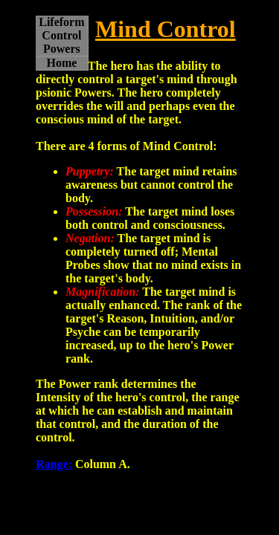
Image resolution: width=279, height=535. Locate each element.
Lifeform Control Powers (61, 35)
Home (61, 62)
